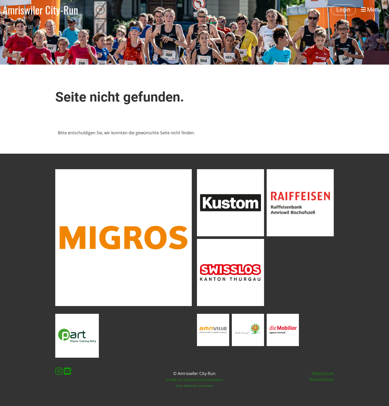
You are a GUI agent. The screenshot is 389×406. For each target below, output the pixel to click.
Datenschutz (321, 379)
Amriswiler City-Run (40, 10)
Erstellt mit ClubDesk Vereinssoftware (194, 379)
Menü (371, 9)
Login (343, 9)
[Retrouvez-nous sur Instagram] (58, 371)
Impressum (323, 373)
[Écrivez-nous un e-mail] (67, 371)
